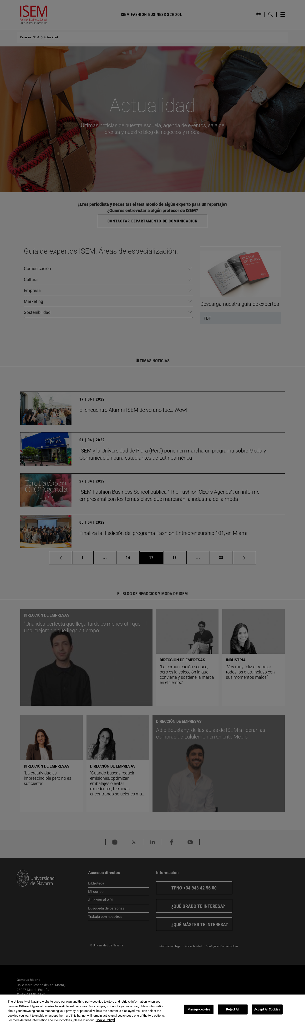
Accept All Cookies (267, 1009)
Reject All (232, 1009)
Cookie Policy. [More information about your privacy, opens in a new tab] (105, 1020)
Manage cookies (199, 1009)
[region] (152, 1010)
